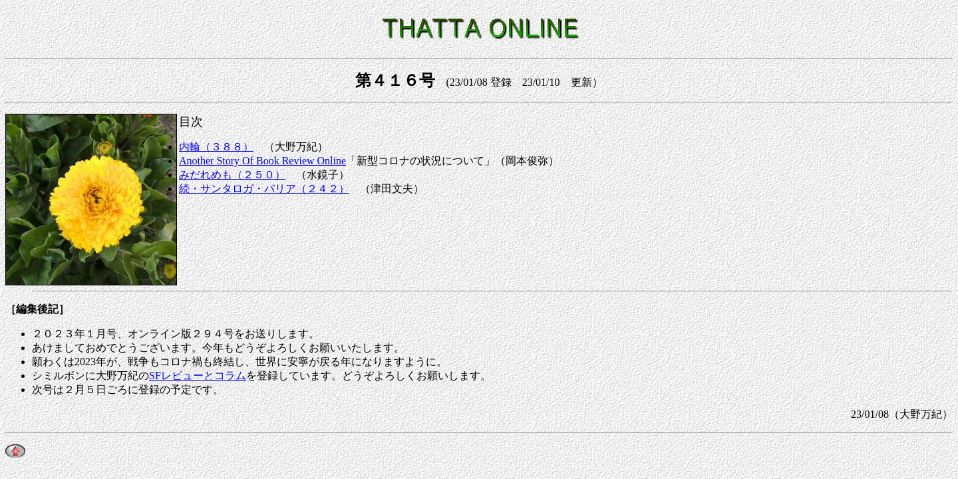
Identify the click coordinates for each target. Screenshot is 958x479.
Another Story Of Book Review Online (262, 160)
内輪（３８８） (216, 146)
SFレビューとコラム (197, 375)
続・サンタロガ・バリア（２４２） (264, 188)
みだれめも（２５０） (232, 174)
